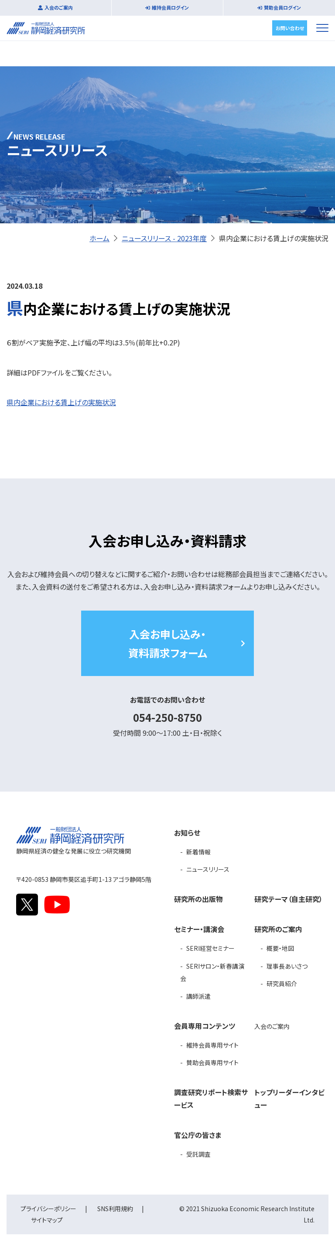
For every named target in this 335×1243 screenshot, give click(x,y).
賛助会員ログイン (282, 7)
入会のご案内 (58, 7)
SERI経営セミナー (210, 948)
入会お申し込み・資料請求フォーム (167, 643)
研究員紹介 (282, 983)
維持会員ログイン (170, 7)
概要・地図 (280, 948)
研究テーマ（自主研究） (288, 899)
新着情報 (198, 851)
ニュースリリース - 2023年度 (164, 238)
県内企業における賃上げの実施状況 (61, 402)
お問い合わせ (290, 27)
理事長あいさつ (287, 966)
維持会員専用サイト (212, 1045)
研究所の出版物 (198, 899)
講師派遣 (198, 996)
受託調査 (198, 1154)
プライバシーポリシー (48, 1208)
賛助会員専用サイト (212, 1062)
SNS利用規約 (115, 1208)
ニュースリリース (207, 869)
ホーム (99, 238)
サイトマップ (47, 1220)
